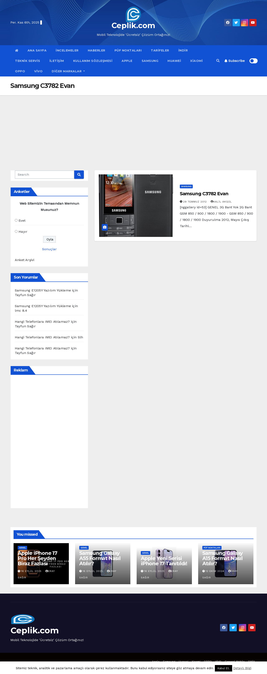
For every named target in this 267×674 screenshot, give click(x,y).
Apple (127, 61)
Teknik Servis (27, 61)
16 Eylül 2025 (32, 571)
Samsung (150, 61)
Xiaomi (196, 61)
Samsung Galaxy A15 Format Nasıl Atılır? (222, 558)
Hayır (23, 232)
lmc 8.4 (21, 311)
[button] (218, 61)
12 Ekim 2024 (215, 571)
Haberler (96, 50)
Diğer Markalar (68, 71)
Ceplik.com (133, 25)
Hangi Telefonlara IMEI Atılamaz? (42, 322)
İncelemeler (67, 50)
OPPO (20, 71)
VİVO (38, 71)
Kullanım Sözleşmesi (93, 61)
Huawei (174, 61)
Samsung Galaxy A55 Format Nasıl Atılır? (100, 558)
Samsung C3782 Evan (204, 193)
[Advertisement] (133, 126)
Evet (22, 221)
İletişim (56, 61)
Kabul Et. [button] (223, 668)
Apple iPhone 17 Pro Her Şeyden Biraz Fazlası (37, 558)
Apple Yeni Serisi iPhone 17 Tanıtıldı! (164, 560)
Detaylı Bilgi (242, 668)
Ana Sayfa (37, 50)
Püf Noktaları (128, 50)
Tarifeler (160, 50)
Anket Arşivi (24, 260)
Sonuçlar (49, 249)
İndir (183, 50)
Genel (22, 547)
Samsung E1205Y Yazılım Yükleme (43, 290)
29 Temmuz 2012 (195, 201)
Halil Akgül (221, 201)
